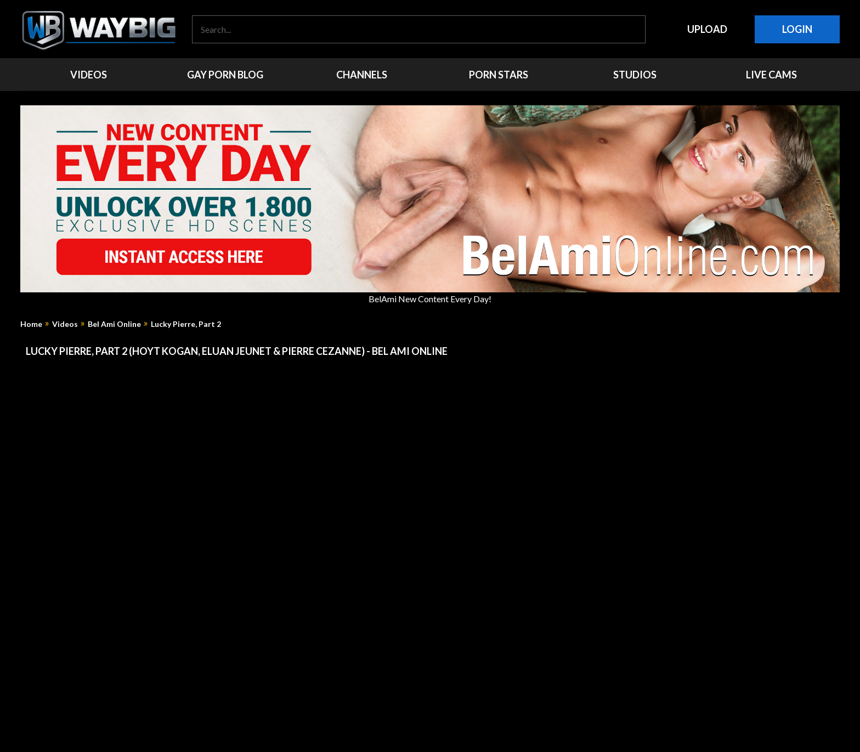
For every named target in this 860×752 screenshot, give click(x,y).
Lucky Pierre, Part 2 (186, 324)
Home (31, 324)
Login (797, 29)
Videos (65, 324)
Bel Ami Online (114, 324)
